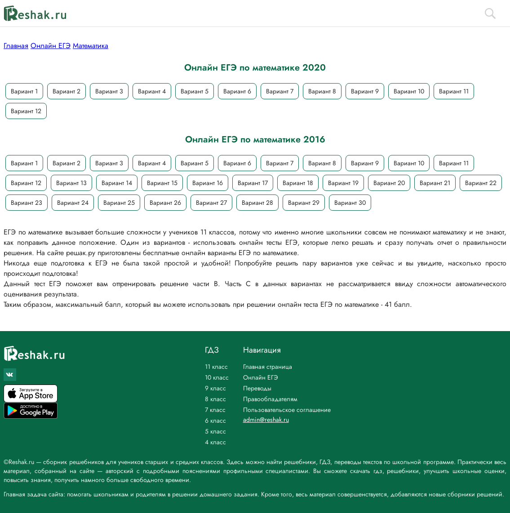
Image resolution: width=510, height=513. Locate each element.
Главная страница (267, 366)
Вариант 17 (253, 182)
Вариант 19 (343, 182)
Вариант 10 (409, 91)
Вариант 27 (211, 202)
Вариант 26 (165, 202)
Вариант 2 (66, 91)
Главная (16, 45)
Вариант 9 (365, 91)
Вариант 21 (435, 182)
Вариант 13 (71, 182)
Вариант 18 (298, 182)
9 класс (215, 388)
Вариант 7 (279, 91)
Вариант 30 (350, 202)
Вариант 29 (303, 202)
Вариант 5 (194, 91)
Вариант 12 (26, 110)
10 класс (217, 377)
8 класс (215, 398)
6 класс (215, 420)
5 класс (215, 431)
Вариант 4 (152, 91)
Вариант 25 (119, 202)
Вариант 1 (24, 91)
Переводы (257, 388)
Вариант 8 (322, 91)
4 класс (215, 442)
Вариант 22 (481, 182)
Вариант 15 (162, 182)
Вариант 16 (207, 182)
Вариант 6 (237, 91)
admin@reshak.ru (266, 419)
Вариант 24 (73, 202)
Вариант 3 (109, 91)
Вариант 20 (389, 182)
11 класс (216, 366)
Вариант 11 (454, 91)
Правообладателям (270, 398)
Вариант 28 (257, 202)
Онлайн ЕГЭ (51, 45)
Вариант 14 (117, 182)
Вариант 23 (26, 202)
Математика (90, 45)
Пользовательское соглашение (287, 409)
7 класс (215, 409)
